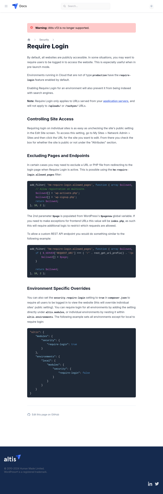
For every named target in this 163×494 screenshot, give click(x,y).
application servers (115, 101)
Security (44, 39)
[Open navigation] (6, 6)
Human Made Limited (32, 468)
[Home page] (19, 6)
